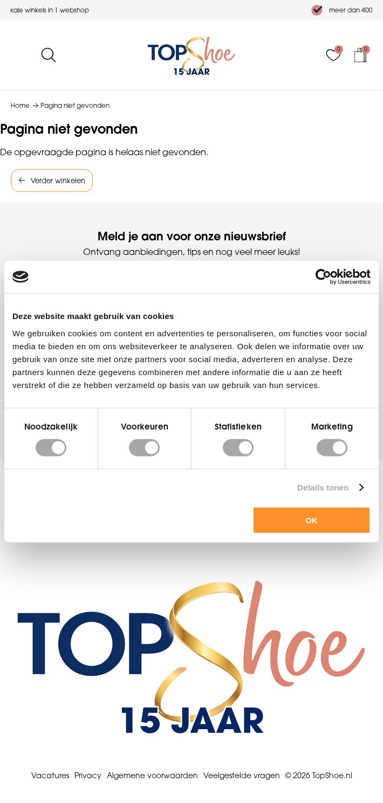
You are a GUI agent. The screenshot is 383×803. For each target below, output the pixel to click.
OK (311, 519)
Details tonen (322, 487)
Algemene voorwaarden (152, 775)
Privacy (87, 775)
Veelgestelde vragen (241, 775)
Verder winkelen (58, 180)
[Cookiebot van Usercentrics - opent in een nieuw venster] (323, 277)
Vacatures (50, 775)
